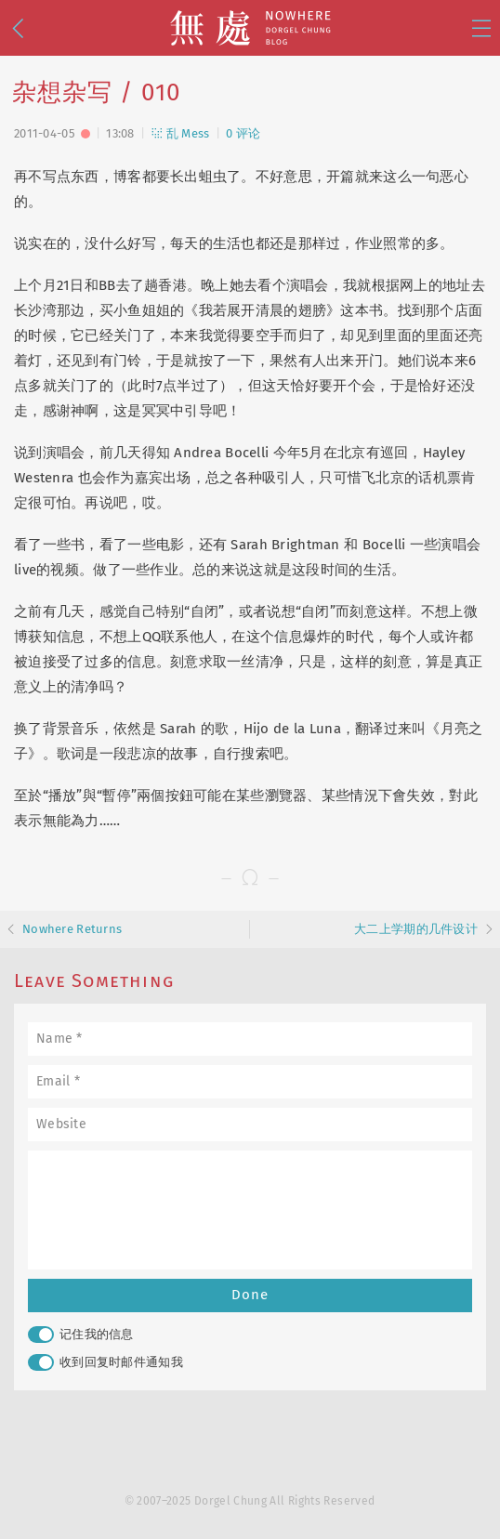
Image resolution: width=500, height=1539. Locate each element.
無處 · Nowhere (250, 28)
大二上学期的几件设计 (416, 929)
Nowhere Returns (72, 929)
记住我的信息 (81, 1334)
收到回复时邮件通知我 (105, 1362)
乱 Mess (180, 133)
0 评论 (243, 133)
